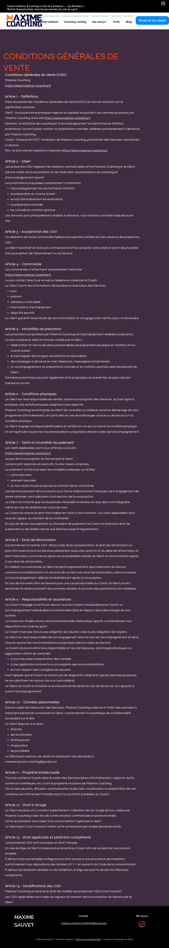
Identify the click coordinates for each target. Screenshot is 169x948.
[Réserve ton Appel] (152, 20)
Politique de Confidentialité (88, 939)
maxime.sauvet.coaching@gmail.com (31, 761)
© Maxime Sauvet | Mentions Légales (54, 939)
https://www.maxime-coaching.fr (28, 85)
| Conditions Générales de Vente (117, 939)
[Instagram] (163, 3)
